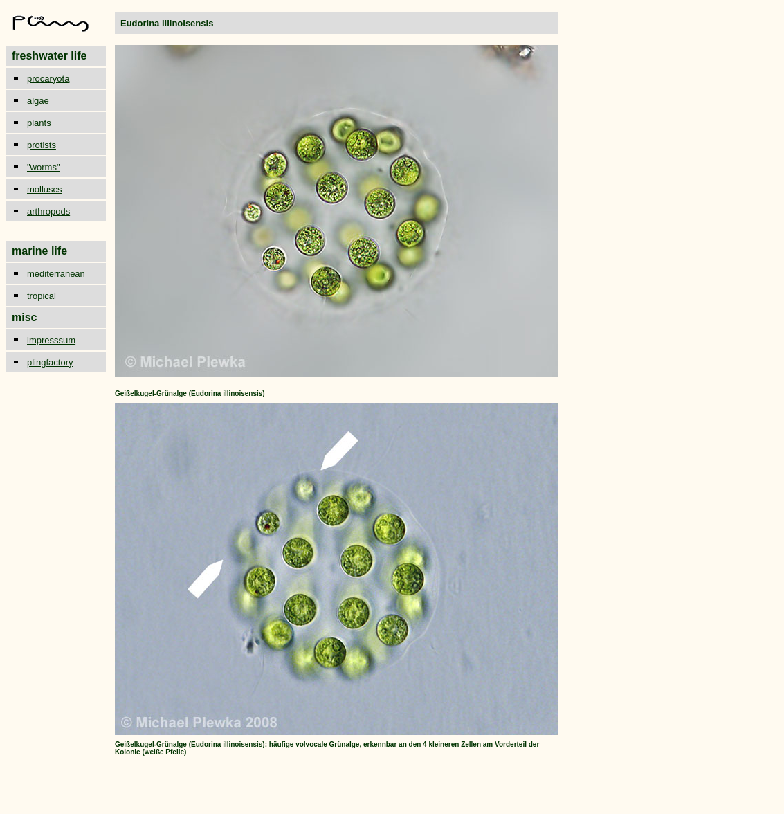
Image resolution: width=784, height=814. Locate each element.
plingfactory (50, 362)
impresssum (51, 340)
